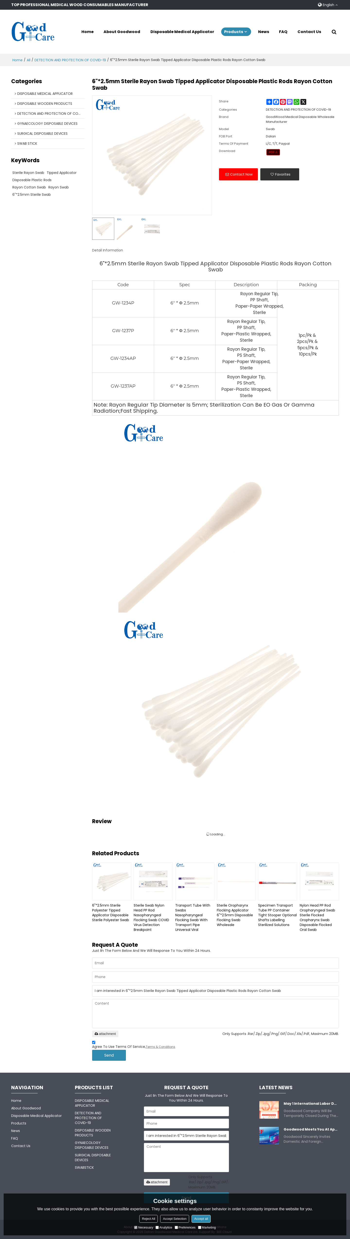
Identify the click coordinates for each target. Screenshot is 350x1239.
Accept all (201, 1219)
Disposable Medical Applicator (182, 32)
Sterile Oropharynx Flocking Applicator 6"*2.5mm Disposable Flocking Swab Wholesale (235, 914)
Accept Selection (174, 1219)
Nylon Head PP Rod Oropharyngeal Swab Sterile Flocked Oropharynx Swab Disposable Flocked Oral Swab (317, 917)
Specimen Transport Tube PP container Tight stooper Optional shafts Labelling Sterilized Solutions (277, 914)
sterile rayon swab (28, 172)
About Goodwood (122, 32)
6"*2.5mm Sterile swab (31, 194)
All (28, 59)
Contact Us (309, 32)
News (263, 32)
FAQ (283, 32)
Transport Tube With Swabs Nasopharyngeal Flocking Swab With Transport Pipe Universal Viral (192, 917)
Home (87, 32)
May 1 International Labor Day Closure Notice (311, 1103)
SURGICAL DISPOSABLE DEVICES (93, 1157)
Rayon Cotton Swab (29, 187)
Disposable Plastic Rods (32, 179)
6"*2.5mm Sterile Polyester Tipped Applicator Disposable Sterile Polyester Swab (110, 912)
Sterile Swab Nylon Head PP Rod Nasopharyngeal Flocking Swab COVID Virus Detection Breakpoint (151, 917)
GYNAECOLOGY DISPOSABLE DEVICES (91, 1145)
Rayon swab (58, 187)
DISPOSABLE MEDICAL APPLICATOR (92, 1103)
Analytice (164, 1227)
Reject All (148, 1219)
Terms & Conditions (160, 1046)
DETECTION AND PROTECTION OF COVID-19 (70, 59)
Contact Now (241, 174)
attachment (105, 1033)
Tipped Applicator (62, 172)
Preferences (185, 1227)
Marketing (207, 1227)
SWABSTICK (84, 1167)
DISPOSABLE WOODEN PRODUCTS (93, 1132)
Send (109, 1055)
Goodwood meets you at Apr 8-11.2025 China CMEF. (311, 1129)
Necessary (143, 1227)
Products (233, 32)
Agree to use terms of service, (133, 1045)
